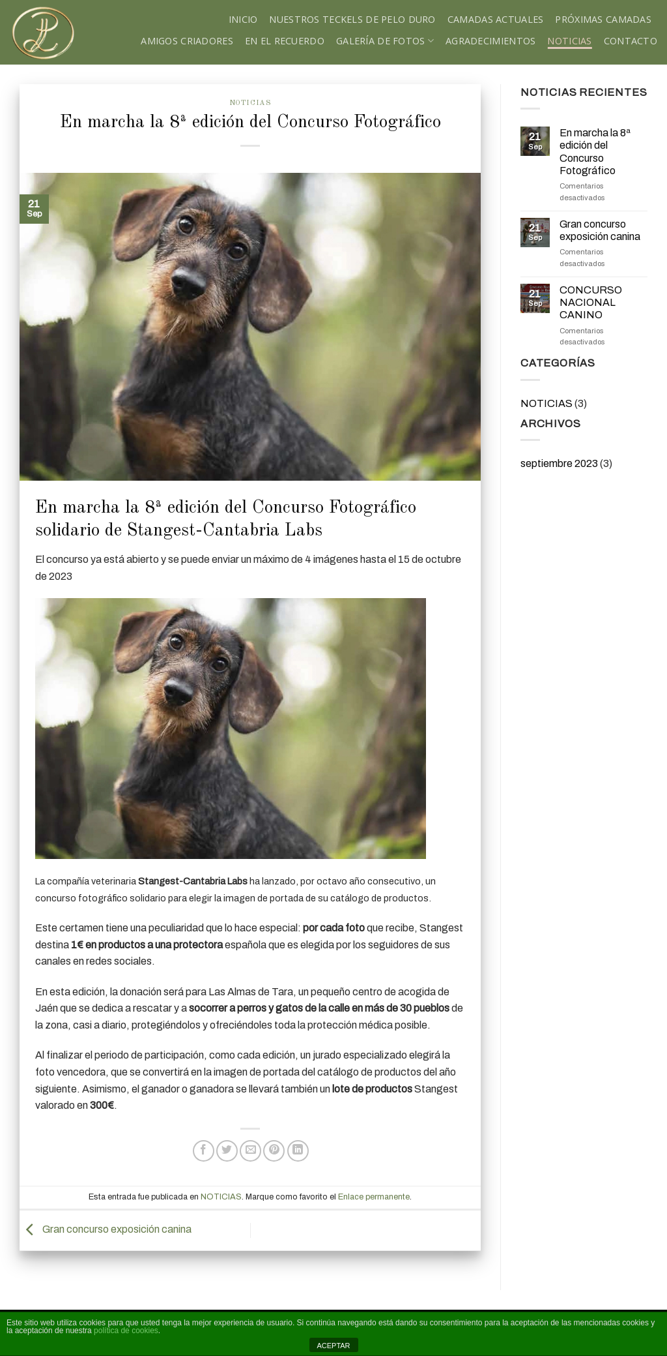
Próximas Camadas (603, 19)
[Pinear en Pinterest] (274, 1151)
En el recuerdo (284, 41)
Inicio (243, 19)
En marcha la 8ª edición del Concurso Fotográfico (595, 151)
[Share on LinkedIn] (298, 1151)
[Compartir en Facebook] (203, 1151)
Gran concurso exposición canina (106, 1229)
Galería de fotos (385, 41)
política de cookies (126, 1330)
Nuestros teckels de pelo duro (352, 19)
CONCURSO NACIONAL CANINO (591, 302)
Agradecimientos (490, 41)
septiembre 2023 (559, 463)
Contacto (630, 41)
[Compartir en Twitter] (227, 1151)
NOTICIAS (569, 41)
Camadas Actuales (495, 19)
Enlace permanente (374, 1196)
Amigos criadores (187, 41)
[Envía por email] (250, 1151)
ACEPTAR (333, 1345)
